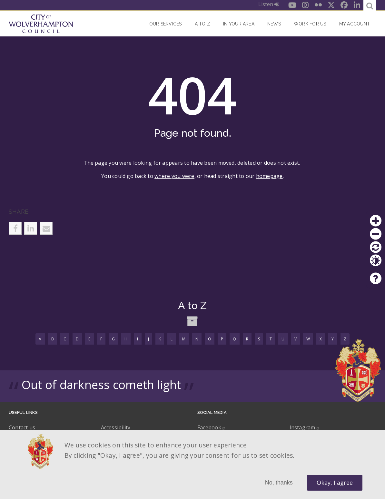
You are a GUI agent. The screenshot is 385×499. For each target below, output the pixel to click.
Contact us (22, 427)
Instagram (305, 427)
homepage (269, 176)
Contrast (375, 260)
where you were (174, 176)
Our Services (165, 23)
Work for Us (310, 23)
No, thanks (279, 482)
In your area (238, 23)
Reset (375, 247)
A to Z (202, 23)
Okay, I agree (335, 482)
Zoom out (375, 234)
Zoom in (375, 221)
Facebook (211, 427)
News (274, 23)
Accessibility (116, 427)
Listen (268, 4)
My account (354, 23)
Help (375, 278)
